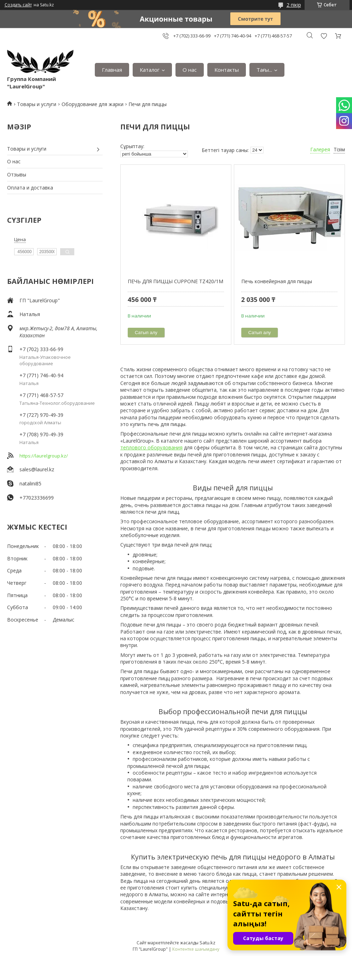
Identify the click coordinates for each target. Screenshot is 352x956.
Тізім (339, 149)
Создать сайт (18, 4)
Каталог (150, 69)
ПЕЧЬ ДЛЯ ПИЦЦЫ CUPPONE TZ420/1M (175, 281)
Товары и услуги (36, 104)
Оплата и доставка (30, 187)
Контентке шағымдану (195, 949)
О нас (190, 69)
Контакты (226, 69)
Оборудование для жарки (92, 104)
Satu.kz (207, 942)
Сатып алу (146, 332)
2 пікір (294, 4)
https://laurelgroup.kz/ (43, 456)
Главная (112, 69)
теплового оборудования (151, 447)
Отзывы (16, 174)
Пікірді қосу (324, 36)
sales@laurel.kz (36, 469)
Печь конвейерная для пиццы (276, 281)
